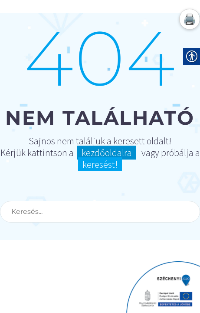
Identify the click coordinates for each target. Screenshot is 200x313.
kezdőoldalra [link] (107, 153)
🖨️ (189, 19)
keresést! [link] (100, 164)
